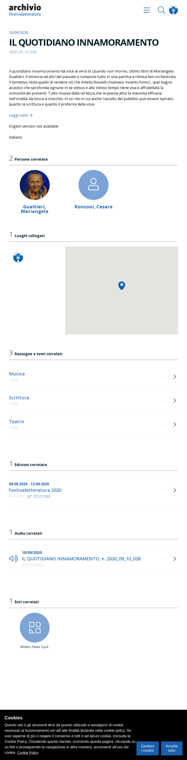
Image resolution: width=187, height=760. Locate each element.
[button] (122, 286)
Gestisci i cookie (147, 748)
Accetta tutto (172, 748)
